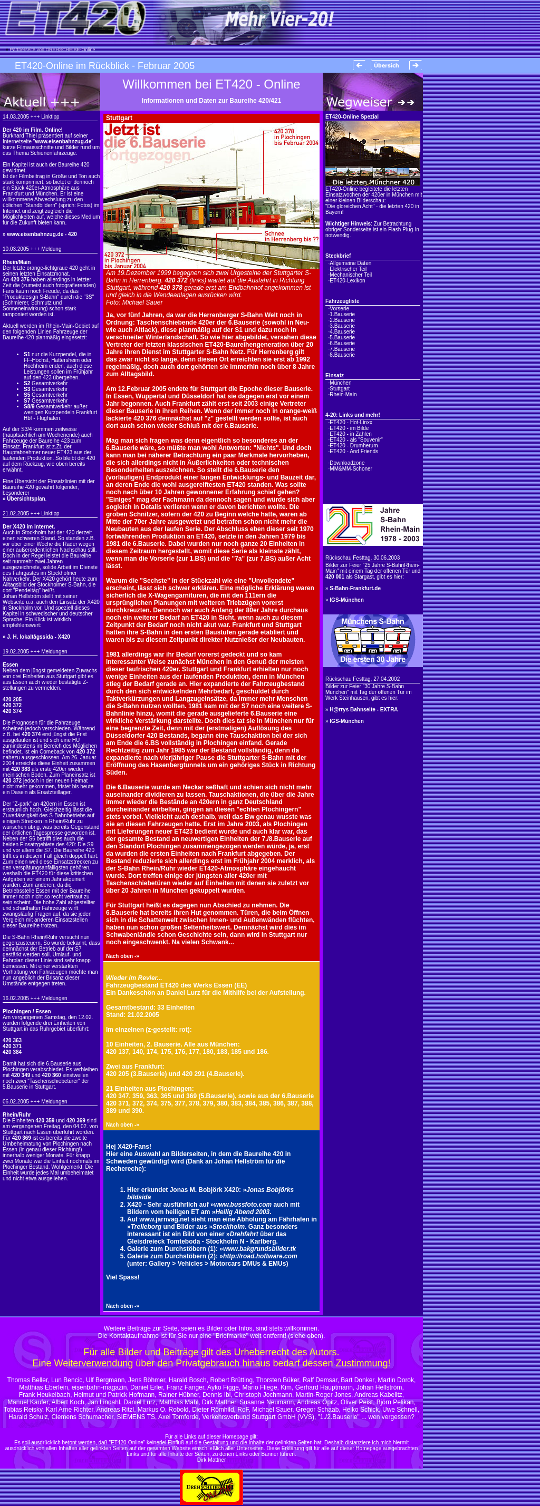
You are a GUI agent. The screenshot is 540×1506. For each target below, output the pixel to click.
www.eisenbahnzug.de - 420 (41, 234)
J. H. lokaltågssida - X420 (38, 637)
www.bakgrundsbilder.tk (259, 1249)
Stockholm (229, 1226)
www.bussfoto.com (243, 1204)
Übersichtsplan (26, 499)
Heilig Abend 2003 (242, 1212)
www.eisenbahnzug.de (63, 141)
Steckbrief (338, 256)
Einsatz (334, 375)
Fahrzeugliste (342, 301)
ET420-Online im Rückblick (72, 66)
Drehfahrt (244, 1234)
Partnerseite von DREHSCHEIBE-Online (52, 49)
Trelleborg (146, 1226)
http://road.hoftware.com (260, 1256)
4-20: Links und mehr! (352, 415)
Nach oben (119, 956)
